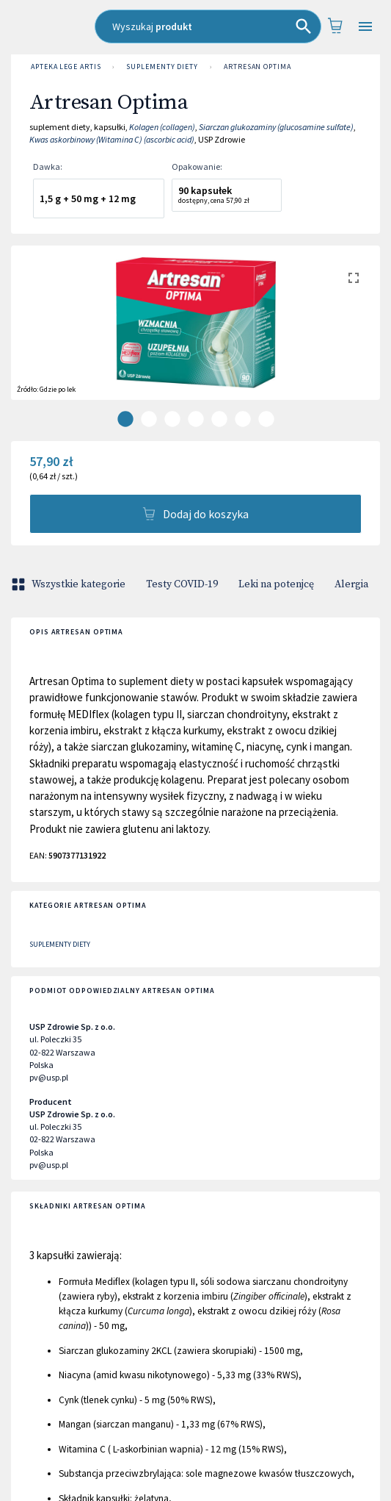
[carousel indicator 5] (219, 419)
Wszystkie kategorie (69, 584)
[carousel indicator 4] (196, 419)
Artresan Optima (257, 66)
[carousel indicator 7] (266, 419)
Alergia (351, 584)
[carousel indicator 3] (172, 419)
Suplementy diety (162, 66)
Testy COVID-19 (182, 584)
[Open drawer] (365, 26)
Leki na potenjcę (276, 584)
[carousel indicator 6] (243, 419)
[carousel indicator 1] (125, 419)
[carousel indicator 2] (149, 419)
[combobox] (208, 26)
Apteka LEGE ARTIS (65, 66)
